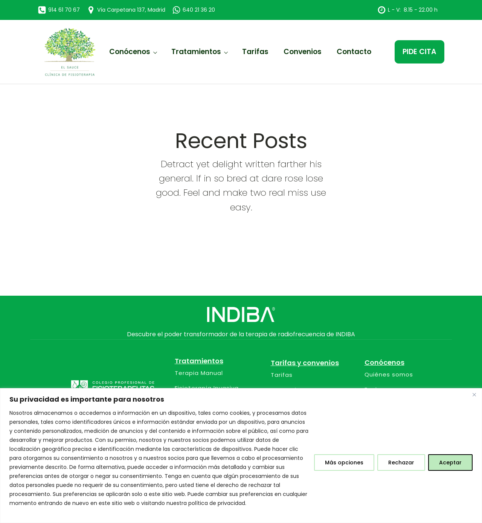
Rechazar (401, 462)
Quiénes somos (389, 375)
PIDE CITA (419, 52)
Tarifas (255, 52)
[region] (241, 455)
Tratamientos (196, 52)
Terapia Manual (199, 373)
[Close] (474, 394)
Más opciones (344, 462)
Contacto (354, 52)
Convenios (303, 52)
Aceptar (450, 462)
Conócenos (129, 52)
